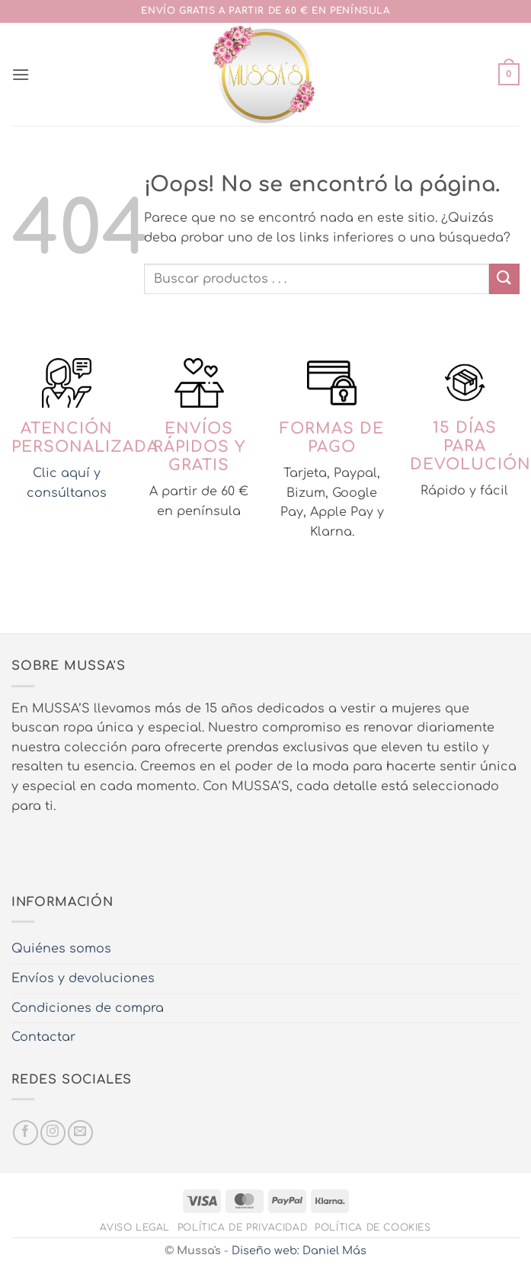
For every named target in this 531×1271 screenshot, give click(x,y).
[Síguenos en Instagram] (53, 1132)
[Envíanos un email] (80, 1132)
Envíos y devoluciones (83, 978)
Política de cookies (373, 1227)
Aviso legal (135, 1227)
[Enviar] (504, 278)
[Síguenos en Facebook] (25, 1132)
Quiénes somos (61, 949)
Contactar (43, 1037)
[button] (20, 74)
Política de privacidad (242, 1227)
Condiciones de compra (87, 1008)
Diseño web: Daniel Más (299, 1250)
